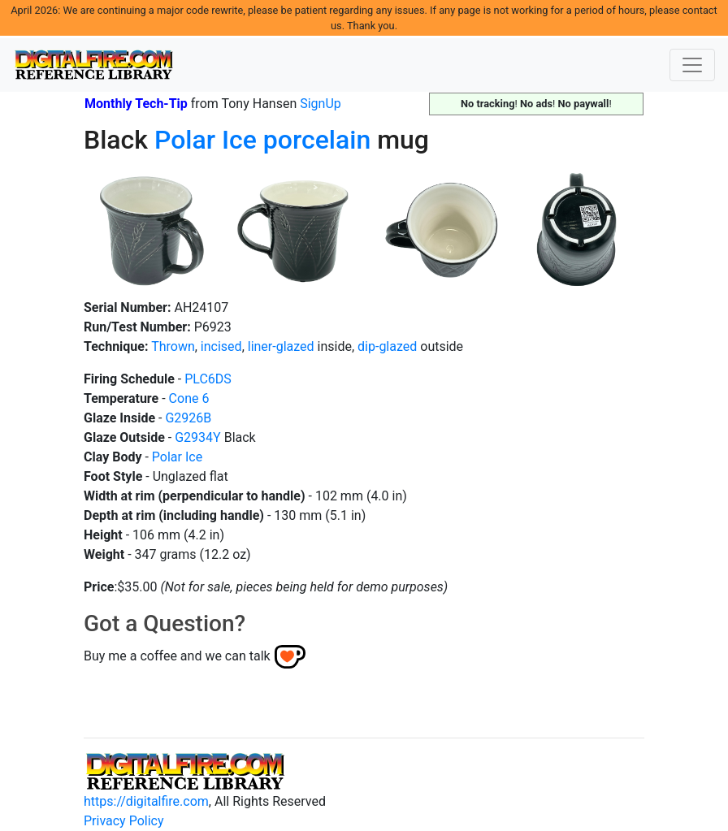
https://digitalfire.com (146, 801)
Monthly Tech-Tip (136, 103)
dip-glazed (387, 346)
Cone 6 (189, 398)
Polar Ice (205, 139)
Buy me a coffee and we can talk (177, 656)
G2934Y (197, 437)
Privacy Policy (124, 821)
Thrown (173, 346)
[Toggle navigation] (692, 65)
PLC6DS (208, 379)
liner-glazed (281, 346)
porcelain (316, 139)
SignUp (320, 103)
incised (221, 346)
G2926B (188, 418)
